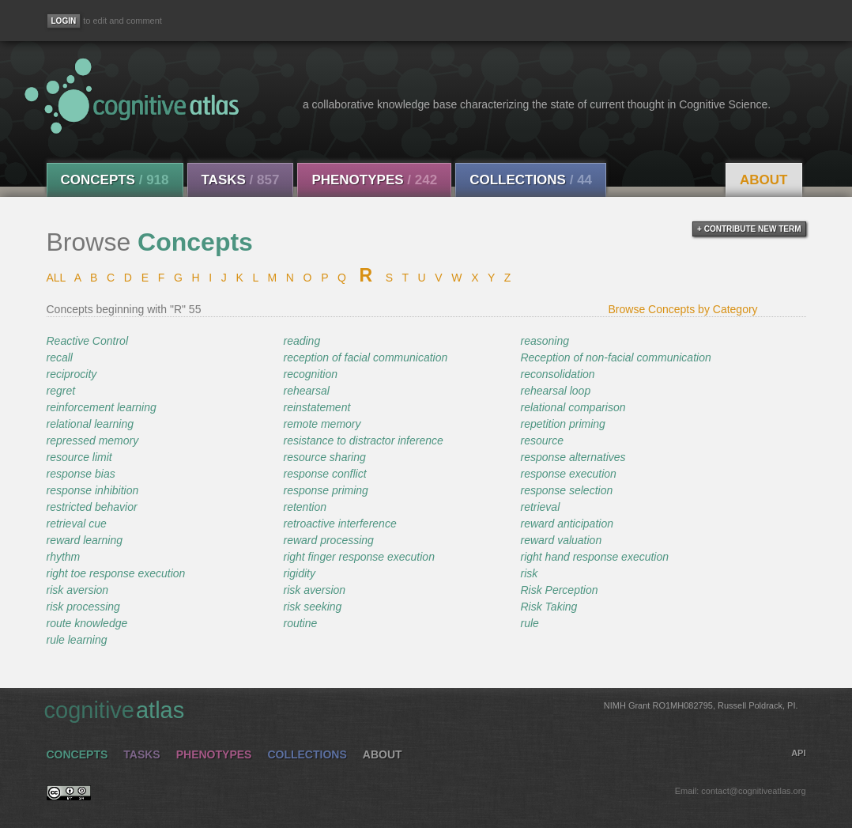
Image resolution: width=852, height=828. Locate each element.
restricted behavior (92, 507)
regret (61, 390)
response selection (566, 490)
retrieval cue (77, 523)
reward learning (85, 540)
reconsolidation (557, 374)
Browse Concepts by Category (683, 309)
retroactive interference (339, 523)
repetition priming (562, 424)
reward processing (328, 540)
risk (528, 573)
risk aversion (78, 590)
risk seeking (312, 606)
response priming (325, 490)
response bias (81, 473)
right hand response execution (594, 556)
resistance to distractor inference (363, 440)
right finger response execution (358, 556)
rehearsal (306, 390)
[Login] (64, 20)
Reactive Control (88, 341)
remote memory (321, 424)
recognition (310, 374)
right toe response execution (116, 573)
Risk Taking (548, 606)
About (763, 179)
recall (60, 357)
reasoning (544, 341)
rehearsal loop (555, 390)
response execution (568, 473)
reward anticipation (566, 523)
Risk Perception (559, 590)
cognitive (421, 709)
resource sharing (324, 457)
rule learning (77, 639)
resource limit (79, 457)
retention (304, 507)
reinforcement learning (101, 407)
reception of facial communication (365, 357)
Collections (530, 179)
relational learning (90, 424)
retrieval (540, 507)
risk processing (83, 606)
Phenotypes (374, 179)
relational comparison (572, 407)
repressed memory (93, 440)
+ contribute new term (749, 229)
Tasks (241, 179)
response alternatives (572, 457)
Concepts (115, 179)
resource (541, 440)
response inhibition (93, 490)
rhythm (64, 556)
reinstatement (316, 407)
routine (300, 623)
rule (529, 623)
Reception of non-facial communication (615, 357)
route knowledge (87, 623)
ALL (56, 277)
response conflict (324, 473)
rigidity (299, 573)
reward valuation (560, 540)
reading (301, 341)
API (798, 753)
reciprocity (72, 374)
